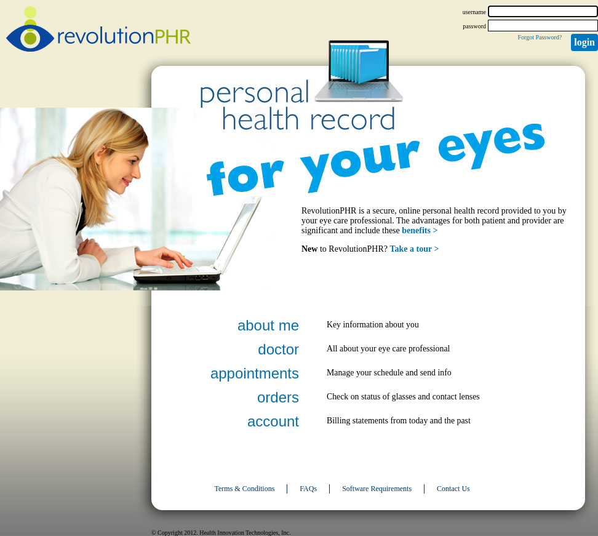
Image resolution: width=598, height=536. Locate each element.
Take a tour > (414, 249)
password (474, 26)
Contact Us (453, 488)
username (474, 12)
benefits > (419, 230)
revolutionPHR (98, 30)
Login (584, 42)
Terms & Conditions (245, 488)
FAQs (308, 488)
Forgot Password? (539, 37)
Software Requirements (377, 488)
